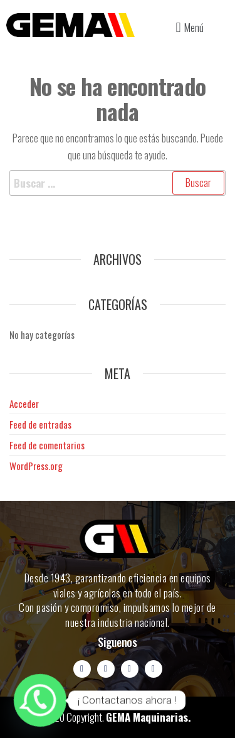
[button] (188, 27)
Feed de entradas (40, 424)
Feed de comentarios (47, 445)
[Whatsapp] (40, 700)
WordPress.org (36, 466)
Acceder (24, 403)
